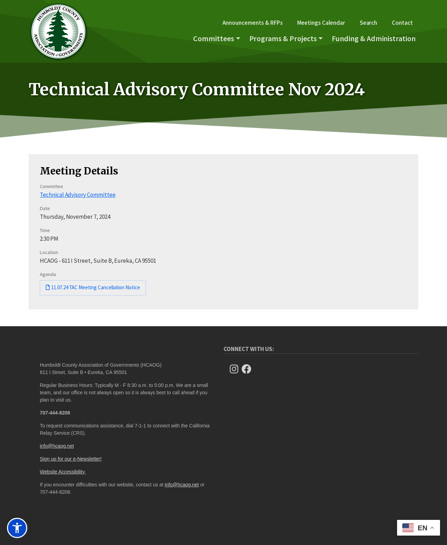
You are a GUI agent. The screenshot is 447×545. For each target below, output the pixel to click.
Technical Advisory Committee (78, 195)
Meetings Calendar (321, 23)
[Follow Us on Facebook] (248, 369)
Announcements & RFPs (252, 23)
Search (369, 23)
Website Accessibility (63, 472)
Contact (402, 23)
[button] (17, 528)
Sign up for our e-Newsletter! (71, 459)
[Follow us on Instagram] (236, 369)
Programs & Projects (283, 38)
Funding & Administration (374, 38)
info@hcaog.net (57, 446)
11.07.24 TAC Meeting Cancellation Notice (95, 287)
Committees (213, 38)
